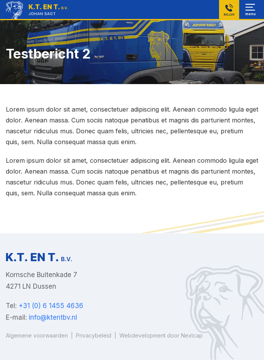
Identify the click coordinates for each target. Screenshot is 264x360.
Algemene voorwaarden (37, 335)
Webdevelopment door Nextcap (161, 335)
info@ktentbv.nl (53, 317)
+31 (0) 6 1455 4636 (51, 306)
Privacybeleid (93, 335)
